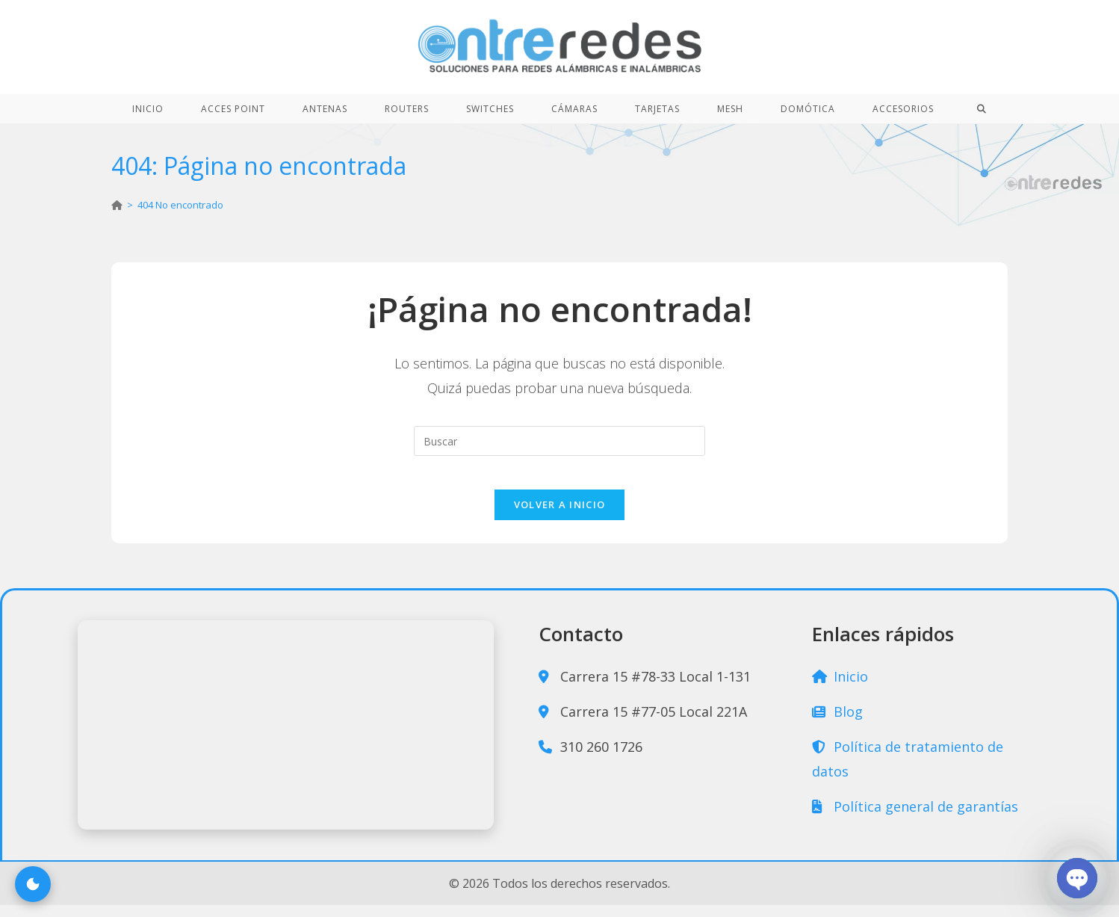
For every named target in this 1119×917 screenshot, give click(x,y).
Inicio (840, 688)
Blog (837, 723)
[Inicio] (117, 205)
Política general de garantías (915, 818)
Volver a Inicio (560, 516)
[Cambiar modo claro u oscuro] (33, 884)
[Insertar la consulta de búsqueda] (559, 441)
